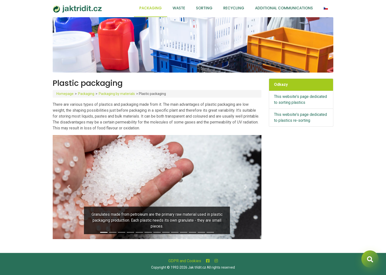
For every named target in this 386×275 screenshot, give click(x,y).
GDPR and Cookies (184, 261)
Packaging (150, 8)
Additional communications (284, 8)
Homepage (65, 94)
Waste (179, 8)
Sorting (204, 8)
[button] (68, 187)
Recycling (233, 8)
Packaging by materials (117, 94)
